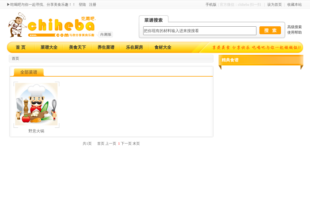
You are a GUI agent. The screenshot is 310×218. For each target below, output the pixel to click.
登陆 (82, 4)
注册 (92, 4)
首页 (15, 58)
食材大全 (162, 47)
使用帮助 (294, 32)
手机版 (211, 4)
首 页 (20, 47)
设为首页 (274, 4)
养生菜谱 (105, 47)
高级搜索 (294, 27)
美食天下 (77, 47)
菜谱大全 (49, 47)
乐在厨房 (134, 47)
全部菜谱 (28, 72)
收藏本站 (294, 4)
